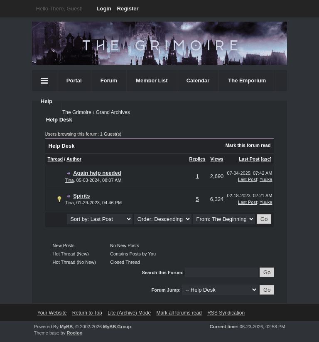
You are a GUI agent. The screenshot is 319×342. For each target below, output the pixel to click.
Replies (197, 158)
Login (104, 8)
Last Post (249, 158)
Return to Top (87, 313)
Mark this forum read (248, 145)
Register (128, 8)
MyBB (66, 326)
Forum (109, 80)
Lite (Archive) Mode (129, 313)
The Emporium (247, 80)
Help (46, 101)
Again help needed (97, 173)
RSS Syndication (226, 313)
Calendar (198, 80)
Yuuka (266, 179)
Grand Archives (113, 112)
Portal (74, 80)
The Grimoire (76, 112)
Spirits (81, 196)
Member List (152, 80)
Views (217, 158)
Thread (55, 158)
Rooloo (74, 332)
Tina (69, 180)
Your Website (52, 313)
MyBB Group (117, 326)
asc (266, 158)
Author (73, 158)
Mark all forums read (178, 313)
